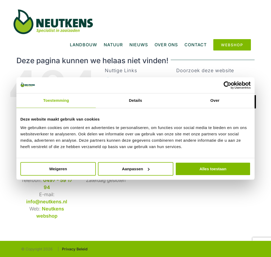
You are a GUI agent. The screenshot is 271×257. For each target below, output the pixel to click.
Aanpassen (136, 169)
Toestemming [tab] (56, 100)
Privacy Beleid (75, 249)
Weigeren (58, 169)
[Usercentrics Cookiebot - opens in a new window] (227, 85)
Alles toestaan (213, 169)
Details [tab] (135, 100)
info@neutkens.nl (46, 201)
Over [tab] (215, 100)
